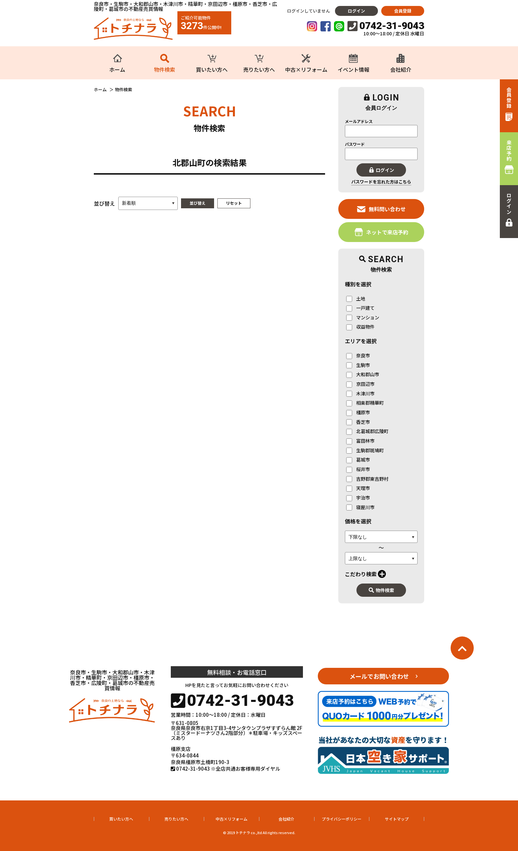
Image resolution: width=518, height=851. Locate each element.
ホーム (100, 89)
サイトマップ (397, 819)
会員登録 (402, 11)
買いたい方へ (121, 819)
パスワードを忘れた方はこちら (381, 182)
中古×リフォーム (231, 819)
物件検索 (381, 590)
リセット (234, 203)
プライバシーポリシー (341, 819)
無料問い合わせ (381, 209)
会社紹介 (286, 819)
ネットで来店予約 (381, 232)
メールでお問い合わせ (379, 676)
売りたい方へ (176, 819)
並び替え (197, 203)
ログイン (356, 11)
